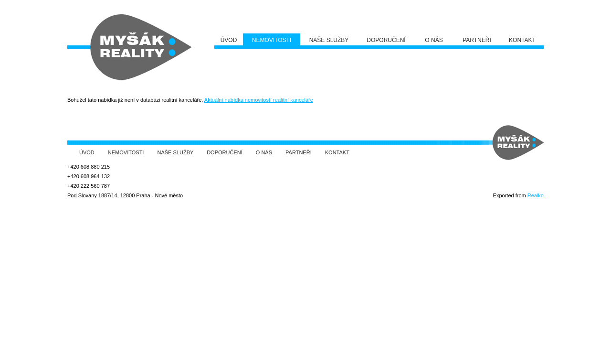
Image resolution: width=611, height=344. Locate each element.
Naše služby (176, 152)
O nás (264, 152)
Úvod (87, 152)
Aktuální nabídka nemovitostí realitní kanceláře (258, 100)
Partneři (298, 152)
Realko (535, 195)
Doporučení (224, 152)
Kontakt (337, 152)
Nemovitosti (126, 152)
